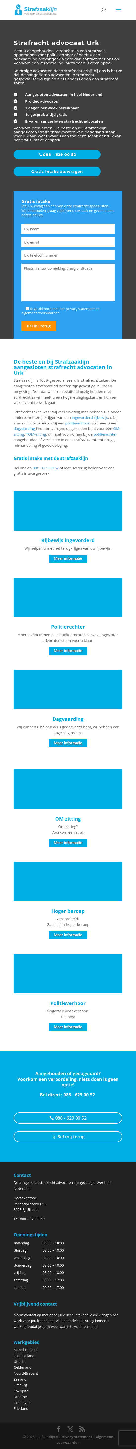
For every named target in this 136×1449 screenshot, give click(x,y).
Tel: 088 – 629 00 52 (29, 1219)
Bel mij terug (71, 1136)
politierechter (105, 434)
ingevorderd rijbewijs (90, 417)
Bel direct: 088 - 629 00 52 (68, 1095)
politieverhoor (77, 423)
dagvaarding (24, 428)
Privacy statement (76, 1436)
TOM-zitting (36, 434)
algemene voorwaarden (40, 313)
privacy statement (80, 308)
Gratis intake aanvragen (57, 171)
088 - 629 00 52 (59, 154)
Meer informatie (68, 558)
